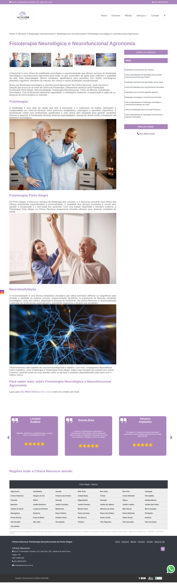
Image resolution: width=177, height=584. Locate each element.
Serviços (140, 15)
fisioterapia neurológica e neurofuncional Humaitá (143, 98)
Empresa (115, 15)
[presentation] (4, 448)
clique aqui (45, 392)
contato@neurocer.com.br (22, 565)
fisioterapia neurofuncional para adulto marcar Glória (144, 83)
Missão (128, 15)
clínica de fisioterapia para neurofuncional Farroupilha (144, 88)
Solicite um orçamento (145, 52)
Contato (155, 15)
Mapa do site (160, 542)
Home (104, 15)
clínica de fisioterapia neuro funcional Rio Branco (143, 111)
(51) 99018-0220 (160, 2)
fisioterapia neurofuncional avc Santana (139, 70)
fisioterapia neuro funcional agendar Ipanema (141, 93)
